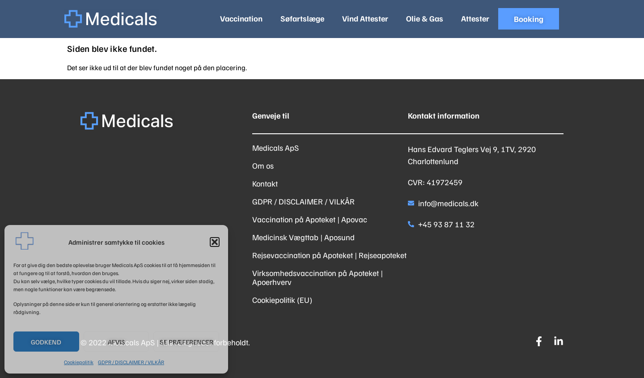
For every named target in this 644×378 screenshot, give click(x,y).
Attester (475, 18)
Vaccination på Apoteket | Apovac (309, 219)
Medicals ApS (275, 147)
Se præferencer (186, 342)
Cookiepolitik (78, 362)
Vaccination (241, 18)
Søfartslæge (302, 18)
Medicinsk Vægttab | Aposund (303, 237)
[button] (214, 242)
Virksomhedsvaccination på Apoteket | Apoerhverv (317, 277)
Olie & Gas (424, 18)
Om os (263, 165)
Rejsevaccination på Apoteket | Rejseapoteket (329, 255)
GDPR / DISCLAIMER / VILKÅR (131, 362)
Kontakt (265, 183)
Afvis (116, 342)
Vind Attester (365, 18)
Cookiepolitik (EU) (282, 299)
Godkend (46, 342)
